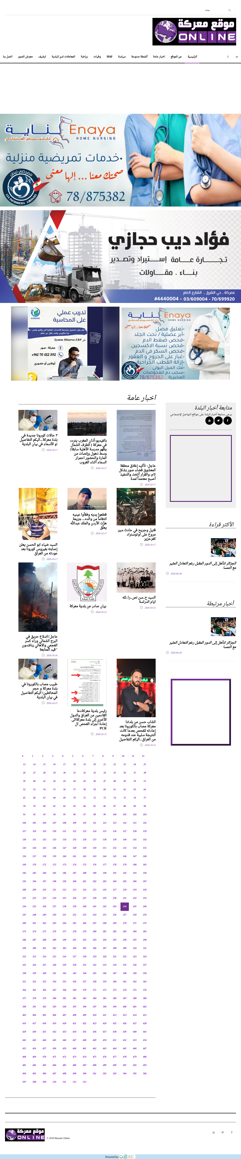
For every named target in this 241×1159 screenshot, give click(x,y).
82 (64, 806)
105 (34, 823)
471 (54, 1057)
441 (145, 1032)
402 (145, 1007)
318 (84, 956)
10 (123, 756)
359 (104, 982)
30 (64, 773)
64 (145, 789)
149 (84, 848)
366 (44, 990)
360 (114, 982)
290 (64, 940)
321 (114, 956)
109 (74, 823)
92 (34, 814)
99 (104, 814)
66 (34, 798)
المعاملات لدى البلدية (63, 56)
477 (114, 1057)
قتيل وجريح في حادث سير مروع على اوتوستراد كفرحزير (137, 534)
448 (84, 1040)
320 (104, 956)
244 (125, 906)
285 (145, 931)
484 (54, 1065)
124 (94, 831)
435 (84, 1032)
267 (94, 923)
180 (135, 865)
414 (135, 1015)
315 (54, 956)
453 (135, 1040)
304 (74, 948)
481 (24, 1065)
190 (104, 873)
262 (44, 923)
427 (135, 1023)
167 (135, 856)
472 (64, 1057)
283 (125, 931)
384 (94, 998)
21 (104, 764)
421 (74, 1023)
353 (44, 982)
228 (94, 898)
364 (24, 990)
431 (44, 1032)
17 (64, 764)
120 (54, 831)
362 (135, 982)
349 (135, 973)
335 (125, 965)
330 (74, 965)
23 (125, 764)
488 (94, 1065)
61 (114, 789)
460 (74, 1048)
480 (145, 1057)
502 (104, 1073)
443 (34, 1040)
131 (34, 840)
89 (135, 806)
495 (34, 1073)
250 (54, 915)
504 (125, 1073)
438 (114, 1032)
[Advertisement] (120, 86)
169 (24, 865)
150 (94, 848)
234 (24, 906)
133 (54, 840)
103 (145, 814)
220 (145, 890)
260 (24, 923)
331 (84, 965)
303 (64, 948)
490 (114, 1065)
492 (135, 1065)
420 (64, 1023)
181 (145, 865)
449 (94, 1040)
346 (104, 973)
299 (24, 948)
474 (84, 1057)
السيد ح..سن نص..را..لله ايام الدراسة (139, 600)
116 (144, 823)
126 (114, 831)
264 (64, 923)
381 (64, 998)
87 (114, 806)
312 (24, 956)
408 (74, 1015)
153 (125, 848)
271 (135, 923)
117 (24, 831)
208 (24, 890)
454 (145, 1040)
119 (44, 831)
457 (44, 1048)
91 (24, 814)
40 (34, 781)
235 (34, 906)
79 (34, 806)
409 (84, 1015)
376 (145, 990)
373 (114, 990)
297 (135, 940)
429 (24, 1032)
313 (34, 956)
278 (74, 931)
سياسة (122, 56)
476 (104, 1057)
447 (74, 1040)
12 (143, 756)
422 (84, 1023)
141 (135, 840)
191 (114, 873)
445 (54, 1040)
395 (74, 1007)
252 (74, 915)
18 (74, 764)
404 (34, 1015)
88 (125, 806)
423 (94, 1023)
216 (104, 890)
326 (34, 965)
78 (24, 806)
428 (145, 1023)
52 (24, 789)
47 (104, 781)
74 (114, 798)
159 (54, 856)
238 (64, 906)
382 (74, 998)
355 (64, 982)
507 (24, 1082)
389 (145, 998)
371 (94, 990)
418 (44, 1023)
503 (114, 1073)
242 (104, 906)
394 (64, 1007)
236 (44, 906)
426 (125, 1023)
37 (135, 773)
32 (84, 773)
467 (145, 1048)
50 (135, 781)
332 (94, 965)
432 (54, 1032)
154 (135, 848)
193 (135, 873)
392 (44, 1007)
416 (24, 1023)
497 (54, 1073)
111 (94, 823)
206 (135, 881)
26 (24, 773)
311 (144, 948)
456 (34, 1048)
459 (64, 1048)
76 (135, 798)
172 (54, 865)
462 (94, 1048)
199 (64, 881)
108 (64, 823)
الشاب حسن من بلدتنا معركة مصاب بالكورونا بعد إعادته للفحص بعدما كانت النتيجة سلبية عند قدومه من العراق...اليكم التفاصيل (137, 731)
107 (54, 823)
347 (114, 973)
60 (104, 789)
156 (24, 856)
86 (104, 806)
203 (104, 881)
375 (135, 990)
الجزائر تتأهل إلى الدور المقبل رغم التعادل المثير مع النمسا (202, 565)
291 (74, 940)
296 (125, 940)
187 (74, 873)
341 (54, 973)
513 (84, 1082)
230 (114, 898)
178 (114, 865)
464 (114, 1048)
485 (64, 1065)
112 (104, 823)
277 (64, 931)
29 (54, 773)
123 (84, 831)
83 (74, 806)
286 (24, 940)
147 (64, 848)
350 (145, 973)
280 (94, 931)
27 (34, 773)
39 (24, 781)
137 (94, 840)
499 (74, 1073)
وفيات (97, 56)
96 (74, 814)
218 (125, 890)
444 (44, 1040)
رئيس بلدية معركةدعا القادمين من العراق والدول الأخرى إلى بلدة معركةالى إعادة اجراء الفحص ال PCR (88, 720)
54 (44, 789)
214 (84, 890)
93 (44, 814)
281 (104, 931)
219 (135, 890)
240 (84, 906)
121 (64, 831)
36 (125, 773)
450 (104, 1040)
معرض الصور (25, 56)
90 (145, 806)
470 (44, 1057)
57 (74, 789)
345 (94, 973)
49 (125, 781)
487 (84, 1065)
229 (104, 898)
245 (135, 906)
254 (94, 915)
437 (104, 1032)
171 (44, 865)
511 (64, 1082)
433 (64, 1032)
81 (54, 806)
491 (125, 1065)
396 (84, 1007)
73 (104, 798)
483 (44, 1065)
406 (54, 1015)
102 (135, 814)
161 (74, 856)
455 (24, 1048)
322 (125, 956)
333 (104, 965)
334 (114, 965)
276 (54, 931)
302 (54, 948)
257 (125, 915)
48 (114, 781)
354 (54, 982)
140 (125, 840)
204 (114, 881)
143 (24, 848)
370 (84, 990)
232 (135, 898)
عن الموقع (176, 56)
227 (84, 898)
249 (44, 915)
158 (44, 856)
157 (34, 856)
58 (84, 789)
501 (94, 1073)
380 (54, 998)
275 (44, 931)
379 (44, 998)
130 (24, 840)
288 (44, 940)
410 (94, 1015)
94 (54, 814)
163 (94, 856)
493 (145, 1065)
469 (34, 1057)
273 (24, 931)
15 (44, 764)
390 (24, 1007)
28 (44, 773)
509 (44, 1082)
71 (84, 798)
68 (54, 798)
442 (24, 1040)
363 (145, 982)
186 (64, 873)
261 (34, 923)
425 (114, 1023)
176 (94, 865)
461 (84, 1048)
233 (145, 898)
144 (34, 848)
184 (44, 873)
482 (34, 1065)
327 (44, 965)
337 (145, 965)
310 (135, 948)
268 (104, 923)
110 (84, 823)
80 (44, 806)
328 (54, 965)
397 (94, 1007)
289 (54, 940)
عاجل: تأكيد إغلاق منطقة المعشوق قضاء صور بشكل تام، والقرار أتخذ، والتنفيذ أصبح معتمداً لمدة (137, 472)
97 (84, 814)
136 (84, 840)
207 (145, 881)
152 (114, 848)
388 (135, 998)
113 (114, 823)
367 (54, 990)
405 (44, 1015)
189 (94, 873)
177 (104, 865)
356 (74, 982)
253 (84, 915)
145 (44, 848)
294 (104, 940)
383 (84, 998)
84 (84, 806)
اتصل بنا (7, 56)
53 (34, 789)
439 (125, 1032)
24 (135, 764)
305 (84, 948)
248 (34, 915)
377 (24, 998)
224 (54, 898)
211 (54, 890)
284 (135, 931)
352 (34, 982)
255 (104, 915)
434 (74, 1032)
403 (24, 1015)
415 (145, 1015)
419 (54, 1023)
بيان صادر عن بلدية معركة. (88, 606)
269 (114, 923)
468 (24, 1057)
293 (94, 940)
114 (124, 823)
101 (125, 814)
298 (145, 940)
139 (114, 840)
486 (74, 1065)
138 (104, 840)
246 (145, 906)
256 (114, 915)
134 (64, 840)
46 (94, 781)
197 (44, 881)
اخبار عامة (159, 56)
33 (94, 773)
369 (74, 990)
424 (104, 1023)
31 (74, 773)
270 (125, 923)
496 (44, 1073)
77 (145, 798)
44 (74, 781)
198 (54, 881)
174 (74, 865)
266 (84, 923)
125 (104, 831)
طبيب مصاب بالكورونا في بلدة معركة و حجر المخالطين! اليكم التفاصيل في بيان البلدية (39, 691)
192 (125, 873)
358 (94, 982)
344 (84, 973)
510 (54, 1082)
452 (125, 1040)
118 (34, 831)
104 (24, 823)
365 (34, 990)
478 (125, 1057)
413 (125, 1015)
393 (54, 1007)
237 (54, 906)
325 (24, 965)
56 (64, 789)
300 (34, 948)
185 (54, 873)
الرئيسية (192, 56)
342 (64, 973)
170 (34, 865)
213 (74, 890)
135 (74, 840)
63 (135, 789)
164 (104, 856)
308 (114, 948)
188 (84, 873)
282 (114, 931)
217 (114, 890)
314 (44, 956)
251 (64, 915)
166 (125, 856)
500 (84, 1073)
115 (134, 823)
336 (135, 965)
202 (94, 881)
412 (114, 1015)
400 (125, 1007)
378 (34, 998)
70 (74, 798)
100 (114, 814)
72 (94, 798)
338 (24, 973)
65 (24, 798)
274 (34, 931)
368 (64, 990)
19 (84, 764)
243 (114, 906)
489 (104, 1065)
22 (114, 764)
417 (34, 1023)
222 (34, 898)
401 (135, 1007)
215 (94, 890)
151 (104, 848)
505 (135, 1073)
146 (54, 848)
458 (54, 1048)
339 (34, 973)
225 (64, 898)
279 (84, 931)
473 (74, 1057)
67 (44, 798)
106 (44, 823)
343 (74, 973)
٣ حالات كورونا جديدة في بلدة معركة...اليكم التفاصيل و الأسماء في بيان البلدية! (38, 439)
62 (125, 789)
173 (64, 865)
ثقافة (109, 56)
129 (145, 831)
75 (125, 798)
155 (145, 848)
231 (125, 898)
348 (125, 973)
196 (34, 881)
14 (34, 764)
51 (145, 781)
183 (34, 873)
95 (64, 814)
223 (44, 898)
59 (94, 789)
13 (24, 764)
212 (64, 890)
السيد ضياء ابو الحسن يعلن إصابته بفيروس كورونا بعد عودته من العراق (38, 549)
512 (74, 1082)
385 (104, 998)
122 (74, 831)
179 (125, 865)
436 (94, 1032)
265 (74, 923)
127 (125, 831)
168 (145, 856)
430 (34, 1032)
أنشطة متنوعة (139, 56)
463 (104, 1048)
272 (145, 923)
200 (74, 881)
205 (125, 881)
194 (145, 873)
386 (114, 998)
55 (54, 789)
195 (24, 881)
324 (145, 956)
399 (114, 1007)
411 (104, 1015)
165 (114, 856)
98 (94, 814)
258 (135, 915)
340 (44, 973)
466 (135, 1048)
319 (94, 956)
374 (125, 990)
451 (114, 1040)
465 (125, 1048)
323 (135, 956)
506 (145, 1073)
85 (94, 806)
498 (64, 1073)
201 (84, 881)
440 (135, 1032)
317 (74, 956)
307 (104, 948)
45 (84, 781)
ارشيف (42, 56)
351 (24, 982)
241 (94, 906)
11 (133, 756)
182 (24, 873)
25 (145, 764)
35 (114, 773)
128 (135, 831)
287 (34, 940)
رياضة (84, 56)
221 (24, 898)
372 (104, 990)
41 (44, 781)
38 (145, 773)
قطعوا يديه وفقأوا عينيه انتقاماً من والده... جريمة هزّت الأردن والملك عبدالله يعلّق (88, 521)
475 (94, 1057)
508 (34, 1082)
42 (54, 781)
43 (64, 781)
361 (125, 982)
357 (84, 982)
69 (64, 798)
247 (24, 915)
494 (24, 1073)
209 (34, 890)
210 (44, 890)
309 (125, 948)
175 (84, 865)
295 (114, 940)
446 (64, 1040)
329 (64, 965)
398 (104, 1007)
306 (94, 948)
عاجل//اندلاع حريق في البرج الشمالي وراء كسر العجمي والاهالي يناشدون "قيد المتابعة (39, 643)
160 (64, 856)
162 (84, 856)
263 (54, 923)
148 (74, 848)
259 (145, 915)
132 (44, 840)
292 (84, 940)
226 (74, 898)
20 (94, 764)
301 (44, 948)
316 (64, 956)
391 (34, 1007)
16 (54, 764)
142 (145, 840)
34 (104, 773)
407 (64, 1015)
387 (125, 998)
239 (74, 906)
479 (135, 1057)
